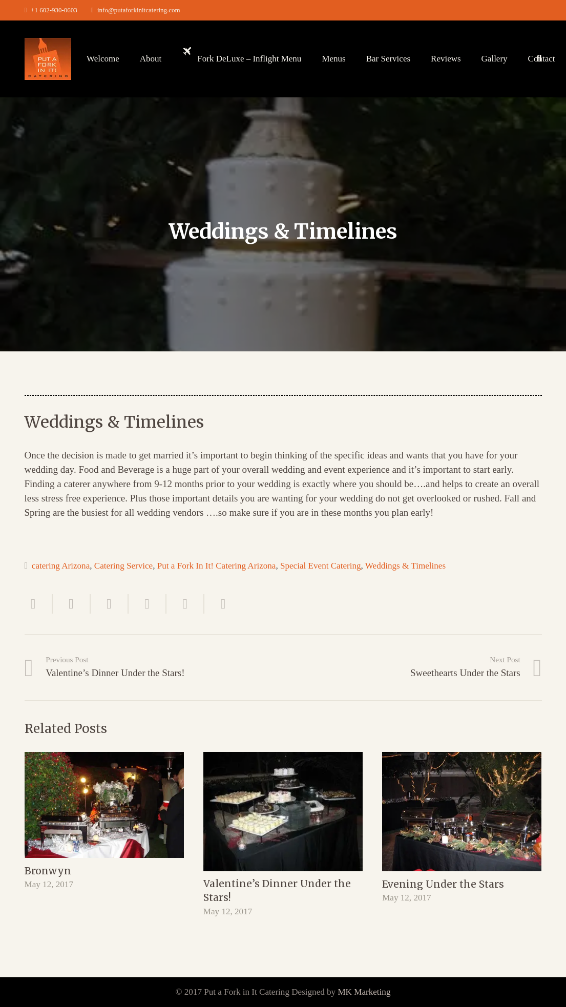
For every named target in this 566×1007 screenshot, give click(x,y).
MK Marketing (364, 992)
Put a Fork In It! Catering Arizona (216, 566)
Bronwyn (48, 871)
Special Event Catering (320, 566)
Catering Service (123, 566)
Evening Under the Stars (443, 884)
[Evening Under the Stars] (461, 811)
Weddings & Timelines (405, 566)
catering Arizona (61, 566)
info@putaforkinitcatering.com (138, 10)
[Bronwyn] (104, 805)
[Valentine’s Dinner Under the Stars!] (283, 811)
